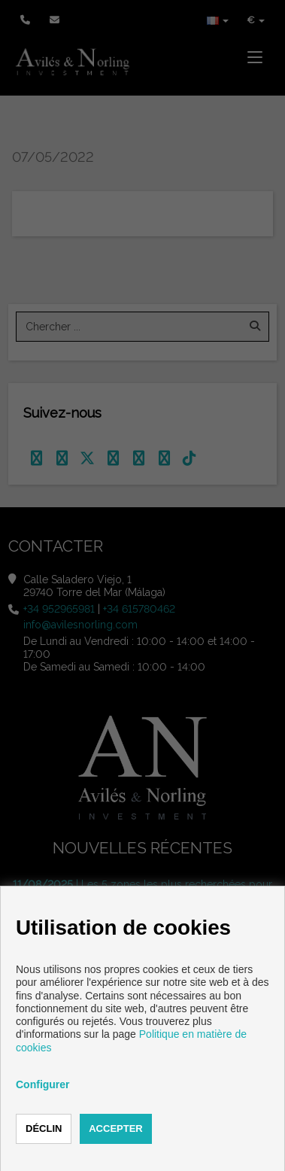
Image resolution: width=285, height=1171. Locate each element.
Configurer (43, 1084)
